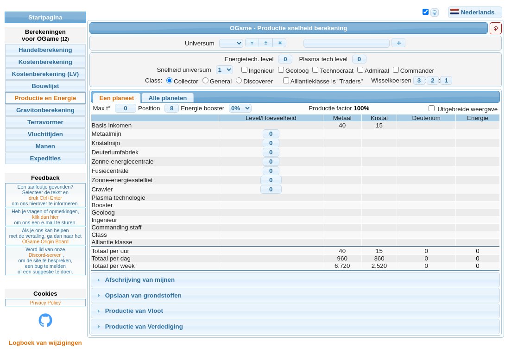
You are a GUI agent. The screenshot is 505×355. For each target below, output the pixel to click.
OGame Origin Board (45, 241)
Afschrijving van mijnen (140, 279)
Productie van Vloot (134, 310)
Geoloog (297, 70)
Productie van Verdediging (144, 326)
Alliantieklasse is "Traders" (326, 81)
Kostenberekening (45, 61)
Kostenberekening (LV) (45, 73)
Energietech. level (249, 59)
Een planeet (116, 98)
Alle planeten (168, 98)
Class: (153, 80)
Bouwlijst (45, 85)
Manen (45, 146)
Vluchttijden (45, 134)
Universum (200, 43)
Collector (186, 81)
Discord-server (45, 255)
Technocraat (337, 70)
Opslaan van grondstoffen (143, 295)
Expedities (45, 158)
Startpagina (45, 17)
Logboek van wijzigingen (45, 342)
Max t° (101, 108)
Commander (417, 70)
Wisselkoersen (391, 80)
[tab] (295, 279)
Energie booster (202, 108)
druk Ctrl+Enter (45, 198)
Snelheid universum (184, 69)
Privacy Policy (45, 302)
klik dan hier (45, 217)
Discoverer (258, 81)
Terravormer (45, 122)
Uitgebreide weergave (467, 109)
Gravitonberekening (45, 110)
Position (149, 108)
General (221, 81)
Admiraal (377, 70)
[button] (252, 42)
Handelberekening (45, 49)
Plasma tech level (323, 59)
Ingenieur (262, 70)
